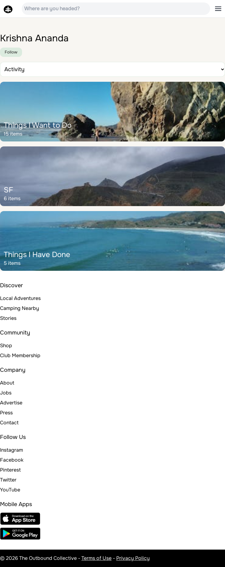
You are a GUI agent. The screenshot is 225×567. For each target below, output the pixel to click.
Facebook (11, 460)
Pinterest (10, 470)
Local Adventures (20, 298)
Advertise (11, 402)
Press (6, 412)
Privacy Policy (133, 558)
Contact (9, 422)
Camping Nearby (19, 308)
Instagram (11, 450)
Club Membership (20, 355)
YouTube (10, 489)
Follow (11, 52)
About (7, 383)
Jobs (5, 393)
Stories (8, 318)
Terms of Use (96, 558)
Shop (6, 345)
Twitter (8, 480)
